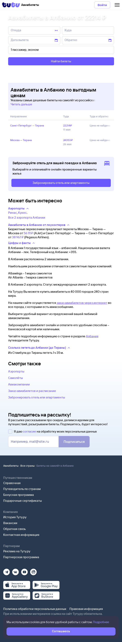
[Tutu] (11, 5)
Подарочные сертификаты (22, 501)
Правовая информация (86, 609)
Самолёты (15, 378)
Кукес (22, 213)
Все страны (27, 465)
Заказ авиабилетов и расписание (32, 391)
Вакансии (10, 523)
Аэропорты (16, 371)
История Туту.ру (14, 517)
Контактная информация (21, 535)
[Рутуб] (33, 571)
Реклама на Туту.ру (16, 551)
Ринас (12, 213)
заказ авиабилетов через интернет (82, 303)
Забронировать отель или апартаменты (36, 397)
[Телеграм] (6, 571)
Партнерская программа (21, 557)
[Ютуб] (24, 571)
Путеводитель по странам (22, 489)
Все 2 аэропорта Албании (26, 217)
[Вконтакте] (15, 571)
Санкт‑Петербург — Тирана (27, 125)
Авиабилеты (11, 465)
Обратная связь (14, 529)
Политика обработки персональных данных (34, 609)
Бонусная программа (18, 495)
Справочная (12, 483)
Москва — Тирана (21, 140)
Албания (92, 336)
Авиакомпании (19, 384)
